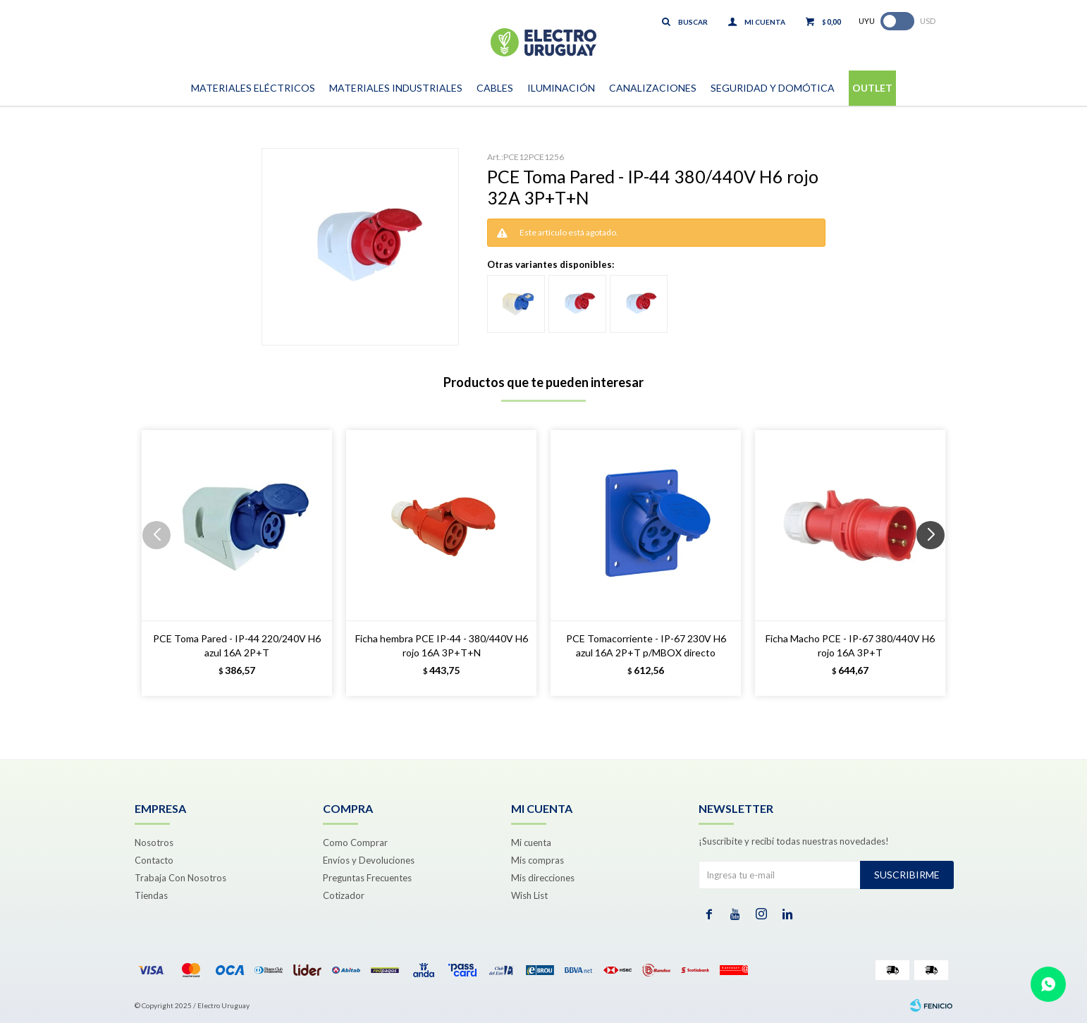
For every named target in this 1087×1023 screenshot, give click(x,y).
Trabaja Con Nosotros (180, 877)
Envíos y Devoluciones (368, 860)
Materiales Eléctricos (253, 88)
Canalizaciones (652, 88)
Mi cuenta (531, 842)
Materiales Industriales (395, 88)
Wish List (529, 895)
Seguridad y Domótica (773, 88)
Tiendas (151, 895)
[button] (935, 563)
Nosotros (154, 842)
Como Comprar (355, 842)
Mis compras (537, 860)
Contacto (154, 860)
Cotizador (343, 895)
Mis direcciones (543, 877)
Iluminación (561, 88)
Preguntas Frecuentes (367, 877)
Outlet (872, 88)
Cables (495, 88)
